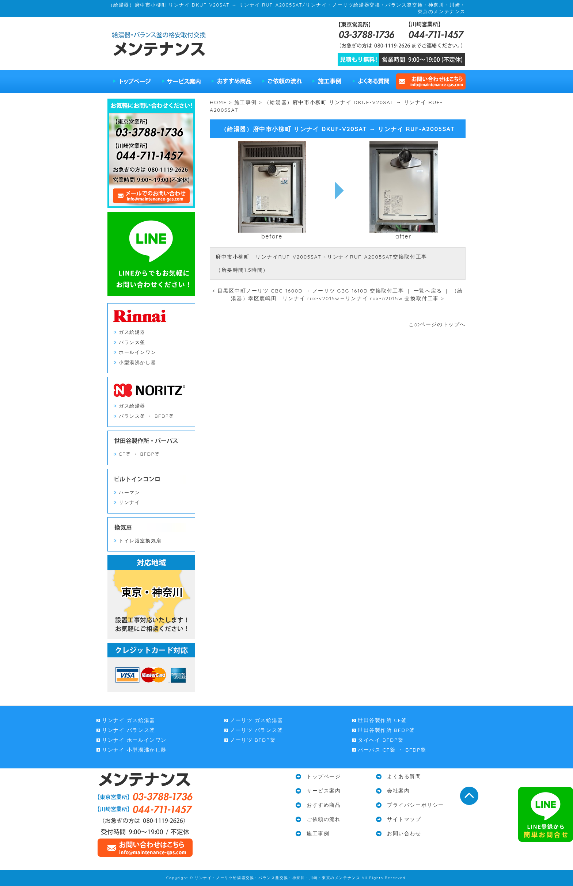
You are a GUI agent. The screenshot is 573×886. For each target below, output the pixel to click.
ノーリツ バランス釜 (256, 730)
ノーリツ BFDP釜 (253, 740)
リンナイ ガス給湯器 (128, 720)
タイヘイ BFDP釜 (380, 740)
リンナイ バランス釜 (128, 730)
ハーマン (129, 492)
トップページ (132, 81)
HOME (218, 102)
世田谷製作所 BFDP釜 (386, 730)
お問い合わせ (404, 833)
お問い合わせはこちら (430, 81)
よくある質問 (370, 81)
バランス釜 (132, 342)
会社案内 (398, 790)
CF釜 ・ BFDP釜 (139, 454)
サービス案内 (181, 81)
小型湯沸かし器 (137, 362)
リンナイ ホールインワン (134, 740)
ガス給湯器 (132, 332)
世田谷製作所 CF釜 (382, 720)
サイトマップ (404, 819)
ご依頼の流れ (282, 81)
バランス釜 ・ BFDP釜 (146, 416)
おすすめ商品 (231, 81)
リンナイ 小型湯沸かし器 (134, 749)
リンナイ (129, 502)
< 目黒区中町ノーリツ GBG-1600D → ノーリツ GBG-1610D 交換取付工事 (308, 290)
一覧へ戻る (428, 290)
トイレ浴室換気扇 (140, 540)
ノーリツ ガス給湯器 (256, 720)
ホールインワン (137, 352)
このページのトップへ (437, 324)
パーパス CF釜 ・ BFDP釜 (392, 749)
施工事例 (327, 81)
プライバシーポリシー (415, 805)
